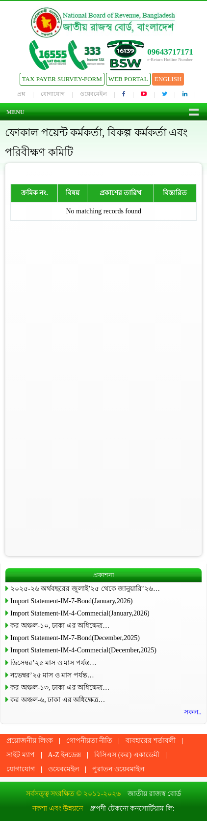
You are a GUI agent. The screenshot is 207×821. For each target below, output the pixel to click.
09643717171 (170, 52)
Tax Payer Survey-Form (62, 79)
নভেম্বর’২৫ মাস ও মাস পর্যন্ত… (52, 675)
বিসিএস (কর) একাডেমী (126, 755)
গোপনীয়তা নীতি (89, 740)
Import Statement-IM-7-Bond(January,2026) (71, 601)
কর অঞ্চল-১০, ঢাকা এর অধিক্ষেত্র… (59, 625)
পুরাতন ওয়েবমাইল (118, 769)
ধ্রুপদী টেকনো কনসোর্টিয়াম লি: (132, 808)
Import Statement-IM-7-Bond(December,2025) (75, 638)
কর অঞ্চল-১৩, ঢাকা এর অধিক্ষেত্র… (59, 687)
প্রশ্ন (21, 93)
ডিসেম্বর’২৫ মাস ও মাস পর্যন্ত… (53, 663)
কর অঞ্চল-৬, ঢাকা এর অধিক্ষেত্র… (57, 700)
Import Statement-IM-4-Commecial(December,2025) (83, 650)
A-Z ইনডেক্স (64, 755)
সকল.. (193, 712)
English (168, 79)
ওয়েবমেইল (93, 93)
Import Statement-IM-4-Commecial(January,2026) (80, 613)
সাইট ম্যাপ (20, 755)
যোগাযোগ (53, 93)
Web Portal (128, 79)
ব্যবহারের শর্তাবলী (151, 740)
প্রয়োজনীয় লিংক (29, 740)
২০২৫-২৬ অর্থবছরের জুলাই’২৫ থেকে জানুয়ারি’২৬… (85, 588)
